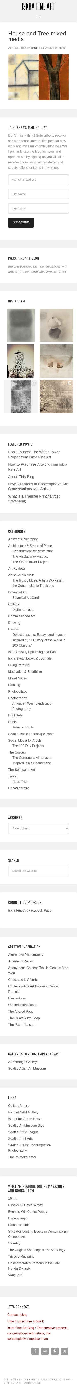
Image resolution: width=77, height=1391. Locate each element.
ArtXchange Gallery (22, 1062)
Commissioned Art (21, 616)
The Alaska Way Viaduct (30, 556)
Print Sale (15, 715)
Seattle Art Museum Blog (26, 1125)
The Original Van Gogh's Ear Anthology (36, 1250)
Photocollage (17, 691)
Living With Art (18, 665)
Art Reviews (17, 568)
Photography (17, 698)
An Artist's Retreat (21, 961)
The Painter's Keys (22, 1157)
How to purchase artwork (25, 1321)
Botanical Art (17, 592)
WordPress (32, 1383)
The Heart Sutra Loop (24, 1018)
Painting (14, 685)
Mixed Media (17, 678)
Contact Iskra (17, 1315)
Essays (13, 629)
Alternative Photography (25, 954)
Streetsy (14, 1243)
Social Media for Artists (25, 740)
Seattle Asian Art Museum (27, 1068)
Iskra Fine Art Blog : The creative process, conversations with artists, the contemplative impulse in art (37, 1333)
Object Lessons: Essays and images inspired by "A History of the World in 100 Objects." (39, 640)
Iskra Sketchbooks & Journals (30, 658)
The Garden (17, 752)
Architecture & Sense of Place (30, 546)
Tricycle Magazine (21, 1256)
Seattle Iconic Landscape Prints (31, 734)
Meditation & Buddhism (25, 671)
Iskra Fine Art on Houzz (25, 1119)
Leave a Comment (53, 47)
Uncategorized (18, 788)
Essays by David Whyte (25, 1205)
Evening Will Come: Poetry (27, 1211)
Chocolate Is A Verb (22, 980)
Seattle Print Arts (20, 1138)
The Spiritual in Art (21, 769)
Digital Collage (22, 609)
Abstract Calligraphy (23, 539)
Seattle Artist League (23, 1132)
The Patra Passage (22, 1024)
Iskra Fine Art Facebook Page (30, 910)
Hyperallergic (17, 1218)
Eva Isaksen (17, 998)
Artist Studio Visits (21, 575)
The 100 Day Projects (28, 746)
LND (18, 1383)
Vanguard (15, 1275)
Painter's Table (19, 1225)
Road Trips (20, 781)
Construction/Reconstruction (33, 551)
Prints (12, 722)
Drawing (14, 623)
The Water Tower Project (30, 562)
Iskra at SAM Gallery (23, 1112)
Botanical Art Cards (26, 597)
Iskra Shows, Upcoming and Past (32, 652)
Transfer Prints (23, 727)
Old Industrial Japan (22, 1005)
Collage (13, 604)
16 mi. (12, 1198)
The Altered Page (21, 1011)
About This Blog (21, 477)
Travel (12, 776)
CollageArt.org (18, 1105)
